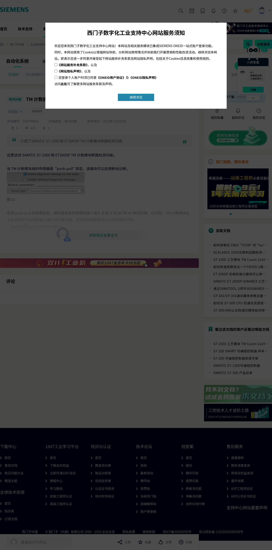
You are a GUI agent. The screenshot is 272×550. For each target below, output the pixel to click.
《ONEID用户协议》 (111, 77)
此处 (64, 84)
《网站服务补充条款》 (72, 64)
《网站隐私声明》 (69, 71)
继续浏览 (136, 97)
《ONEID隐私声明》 (143, 77)
